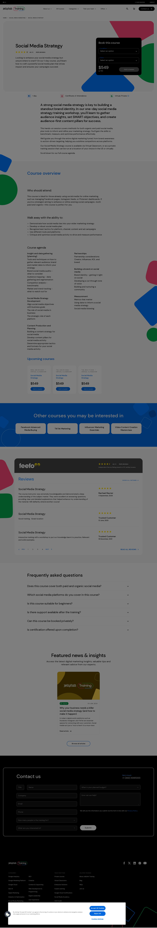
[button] (8, 914)
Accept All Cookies (97, 908)
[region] (67, 913)
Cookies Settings (97, 919)
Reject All (97, 913)
